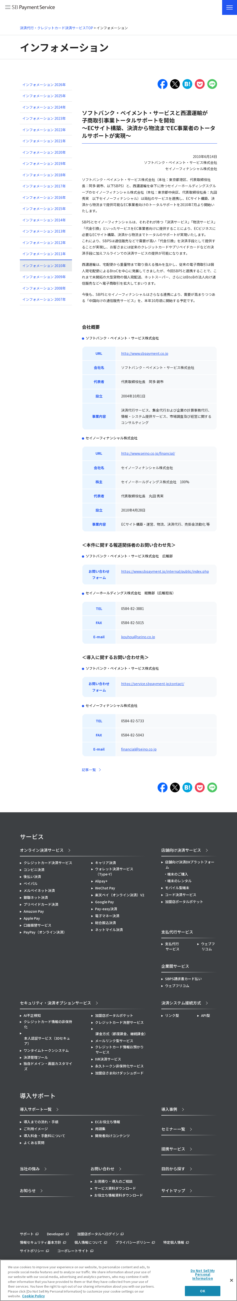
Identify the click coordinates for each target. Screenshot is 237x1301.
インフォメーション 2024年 (44, 107)
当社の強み (30, 1169)
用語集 (100, 1128)
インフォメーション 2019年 (44, 163)
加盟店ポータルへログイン (98, 1233)
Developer (55, 1233)
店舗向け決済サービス (181, 850)
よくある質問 (34, 1142)
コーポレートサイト (73, 1250)
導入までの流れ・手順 (41, 1121)
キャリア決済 (105, 862)
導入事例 (169, 1109)
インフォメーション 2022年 (44, 129)
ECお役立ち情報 (107, 1121)
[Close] (231, 1280)
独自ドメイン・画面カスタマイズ (48, 1066)
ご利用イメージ (36, 1128)
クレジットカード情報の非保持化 (48, 1024)
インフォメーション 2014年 (44, 219)
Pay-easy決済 (106, 908)
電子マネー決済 (107, 915)
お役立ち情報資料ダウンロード (118, 1195)
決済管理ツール (36, 1057)
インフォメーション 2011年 (44, 253)
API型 (205, 1015)
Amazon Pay (34, 911)
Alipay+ (101, 880)
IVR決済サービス (108, 1059)
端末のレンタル (179, 880)
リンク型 (172, 1015)
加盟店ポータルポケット (114, 1015)
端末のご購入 (177, 874)
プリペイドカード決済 (41, 904)
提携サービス (173, 1149)
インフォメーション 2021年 (44, 140)
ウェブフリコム (208, 946)
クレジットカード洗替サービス (119, 1022)
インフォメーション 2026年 (44, 84)
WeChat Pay (105, 887)
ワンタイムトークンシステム (46, 1050)
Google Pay (104, 901)
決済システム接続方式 (181, 1003)
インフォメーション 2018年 (44, 174)
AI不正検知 (32, 1015)
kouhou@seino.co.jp (138, 636)
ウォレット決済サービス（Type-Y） (114, 871)
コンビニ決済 (34, 869)
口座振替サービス (37, 925)
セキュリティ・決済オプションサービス (55, 1003)
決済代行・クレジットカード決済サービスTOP (56, 27)
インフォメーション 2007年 (44, 299)
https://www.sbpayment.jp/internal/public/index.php (165, 571)
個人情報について (88, 1242)
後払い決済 (32, 876)
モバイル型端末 (177, 887)
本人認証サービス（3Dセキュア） (47, 1041)
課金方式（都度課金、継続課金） (121, 1033)
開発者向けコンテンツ (112, 1135)
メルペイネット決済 (39, 890)
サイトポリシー (32, 1250)
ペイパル (30, 883)
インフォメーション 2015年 (44, 208)
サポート (27, 1233)
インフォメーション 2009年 (44, 276)
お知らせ (28, 1190)
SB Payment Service (30, 9)
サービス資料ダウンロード (115, 1188)
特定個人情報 (173, 1242)
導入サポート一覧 (36, 1109)
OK (202, 1291)
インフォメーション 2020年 (44, 152)
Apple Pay (32, 918)
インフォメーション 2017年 (44, 185)
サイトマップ (173, 1190)
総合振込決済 (105, 922)
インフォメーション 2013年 (44, 231)
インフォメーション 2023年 (44, 118)
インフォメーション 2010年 (44, 265)
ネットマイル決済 (109, 929)
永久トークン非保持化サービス (119, 1065)
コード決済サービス (180, 894)
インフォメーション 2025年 (44, 95)
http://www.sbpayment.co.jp (144, 353)
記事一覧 (89, 769)
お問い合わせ (102, 1169)
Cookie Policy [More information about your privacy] (33, 1296)
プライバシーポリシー (132, 1242)
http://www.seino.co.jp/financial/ (148, 453)
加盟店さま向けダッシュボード (119, 1072)
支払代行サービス (172, 946)
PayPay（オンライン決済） (45, 932)
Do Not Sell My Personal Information (203, 1274)
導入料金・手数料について (44, 1135)
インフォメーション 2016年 (44, 197)
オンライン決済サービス (42, 850)
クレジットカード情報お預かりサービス (119, 1049)
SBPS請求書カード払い (183, 978)
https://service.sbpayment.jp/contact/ (152, 683)
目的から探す (173, 1169)
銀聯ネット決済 (36, 897)
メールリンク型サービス (114, 1040)
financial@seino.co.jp (139, 749)
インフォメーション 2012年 (44, 242)
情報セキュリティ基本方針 (40, 1242)
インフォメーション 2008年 (44, 288)
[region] (118, 1280)
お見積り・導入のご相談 (113, 1181)
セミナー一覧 (173, 1129)
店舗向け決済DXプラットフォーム (189, 864)
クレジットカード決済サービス (48, 862)
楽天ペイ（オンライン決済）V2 (119, 894)
